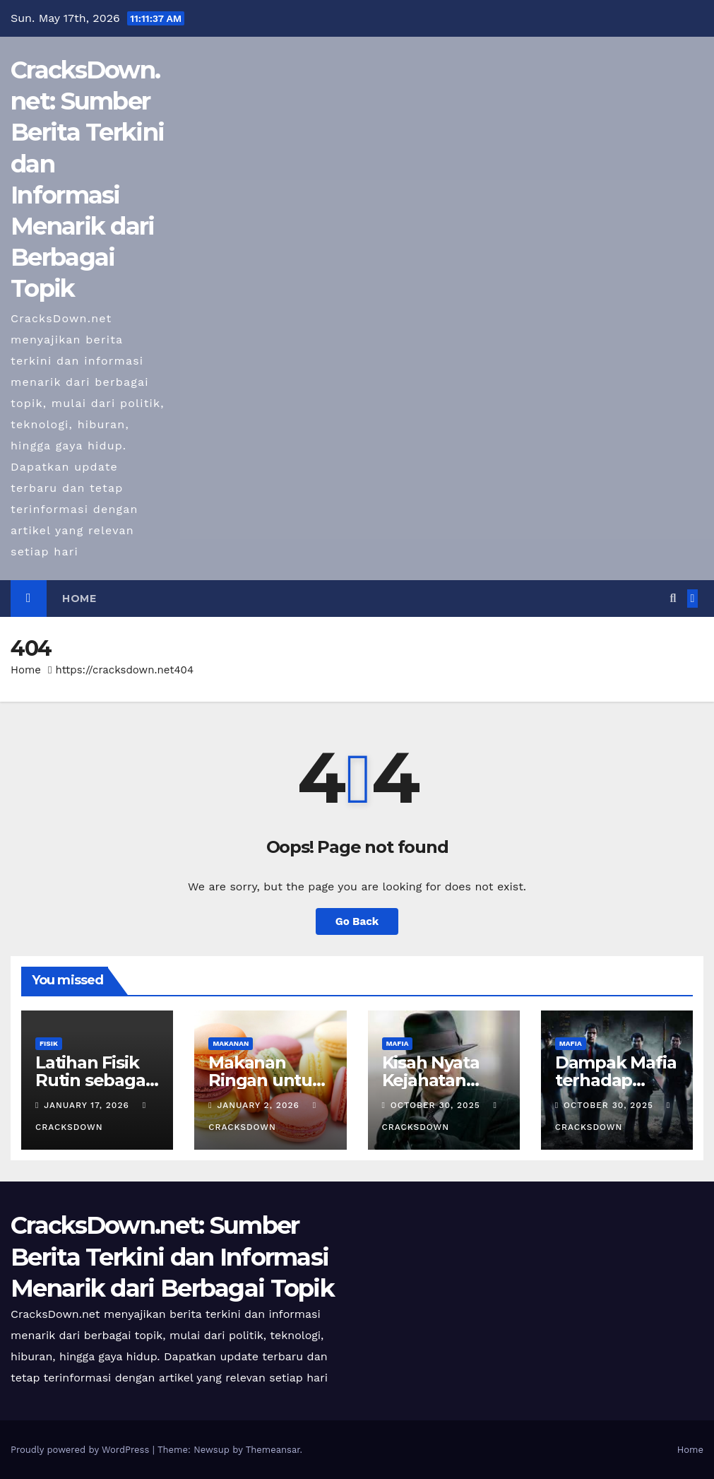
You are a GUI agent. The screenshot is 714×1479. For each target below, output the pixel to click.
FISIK (49, 1043)
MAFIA (397, 1043)
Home (79, 598)
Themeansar (273, 1449)
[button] (673, 598)
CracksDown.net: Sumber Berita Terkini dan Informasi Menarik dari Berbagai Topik (172, 1256)
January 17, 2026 (88, 1105)
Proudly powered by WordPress (82, 1449)
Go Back (357, 921)
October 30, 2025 (437, 1105)
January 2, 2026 (260, 1105)
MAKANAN (231, 1043)
